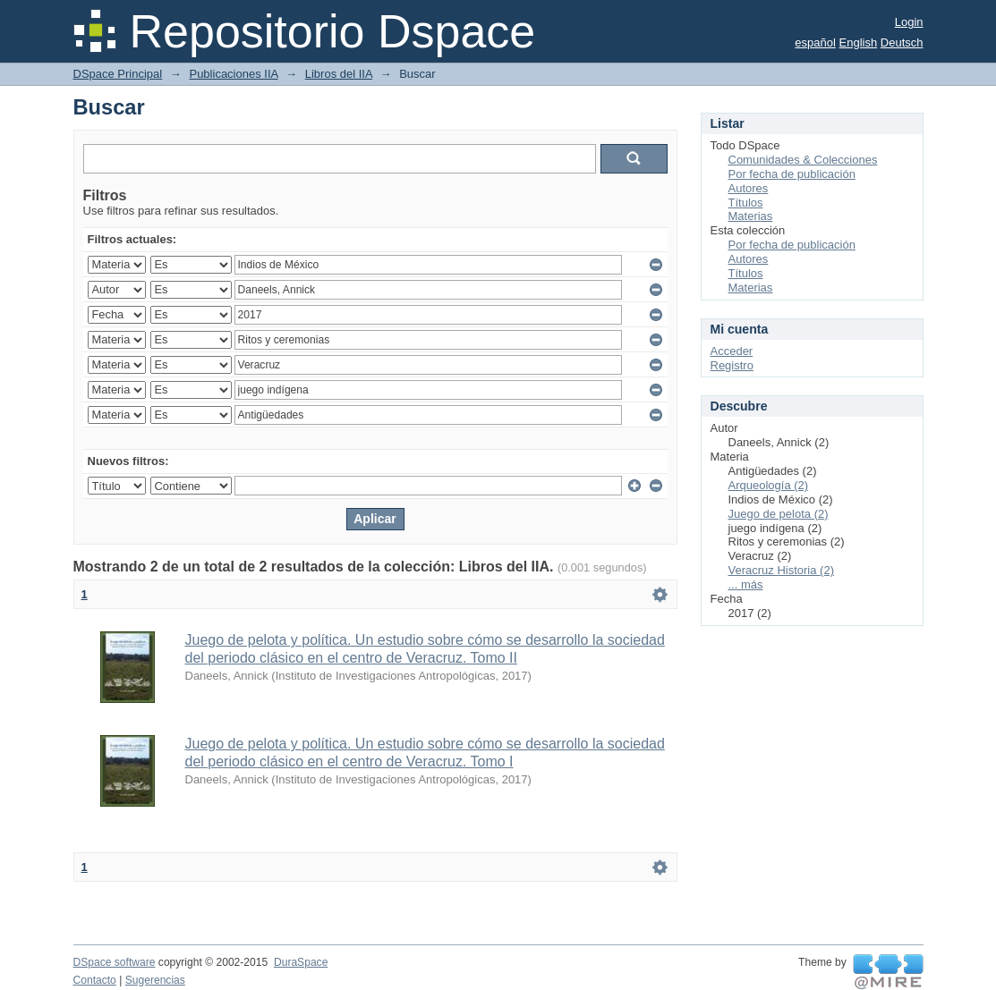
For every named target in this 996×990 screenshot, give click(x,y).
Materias (750, 216)
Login (909, 22)
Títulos (745, 202)
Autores (748, 188)
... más (745, 584)
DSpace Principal (118, 73)
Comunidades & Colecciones (803, 159)
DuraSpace (301, 962)
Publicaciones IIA (233, 73)
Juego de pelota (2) (778, 513)
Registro (732, 365)
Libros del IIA (338, 73)
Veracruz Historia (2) (781, 570)
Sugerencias (155, 980)
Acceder (732, 351)
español (815, 42)
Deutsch (902, 42)
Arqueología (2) (768, 485)
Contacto (94, 980)
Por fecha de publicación (792, 174)
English (858, 42)
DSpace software (114, 962)
